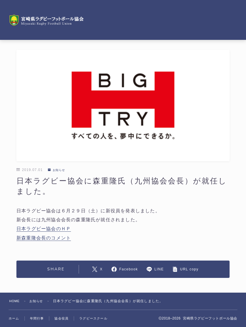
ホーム (14, 318)
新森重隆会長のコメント (43, 237)
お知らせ (58, 170)
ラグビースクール (93, 318)
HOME (15, 301)
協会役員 (61, 318)
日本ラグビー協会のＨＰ (43, 228)
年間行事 (37, 318)
